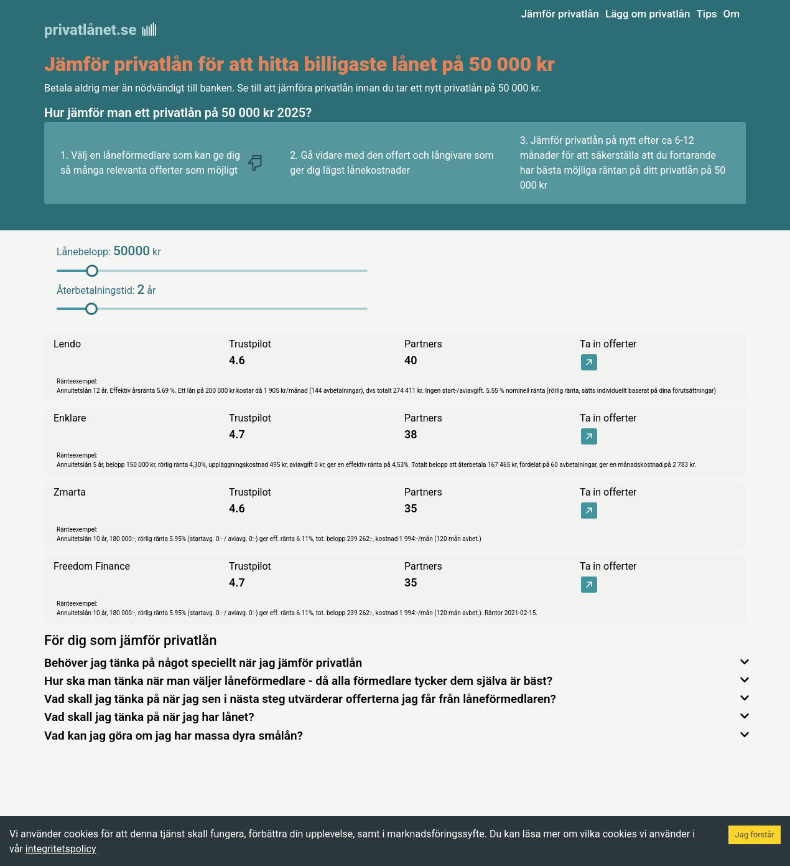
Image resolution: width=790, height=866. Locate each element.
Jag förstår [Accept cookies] (754, 834)
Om (731, 13)
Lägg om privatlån (647, 13)
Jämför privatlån (560, 13)
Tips (706, 13)
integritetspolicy (61, 849)
